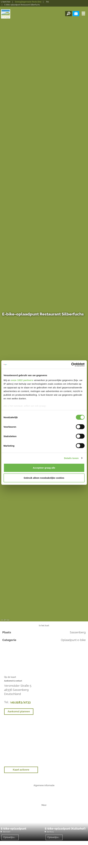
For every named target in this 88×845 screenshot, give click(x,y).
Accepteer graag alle (44, 467)
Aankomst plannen (19, 711)
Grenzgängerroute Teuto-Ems (28, 2)
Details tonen (71, 458)
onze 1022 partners (22, 380)
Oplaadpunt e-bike (10, 837)
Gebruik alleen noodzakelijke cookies (44, 478)
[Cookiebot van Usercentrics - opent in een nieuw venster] (71, 365)
